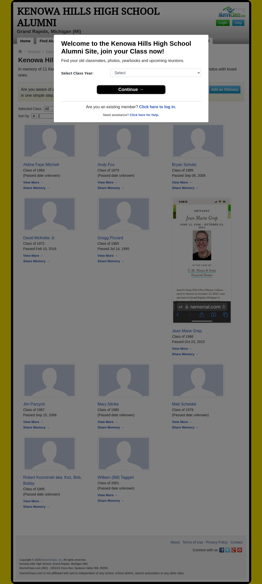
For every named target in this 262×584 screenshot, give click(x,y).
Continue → (131, 89)
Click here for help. (144, 115)
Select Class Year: (77, 73)
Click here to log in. (157, 107)
